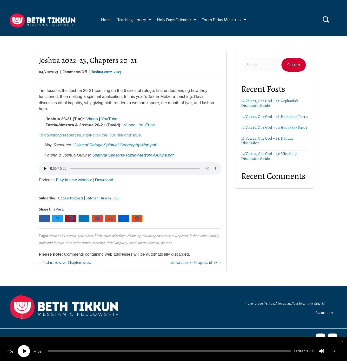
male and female (51, 243)
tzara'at (153, 243)
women (166, 243)
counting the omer (156, 236)
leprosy (213, 236)
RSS (116, 198)
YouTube (109, 119)
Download (104, 180)
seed (132, 243)
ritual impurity (117, 243)
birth (98, 236)
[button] (326, 19)
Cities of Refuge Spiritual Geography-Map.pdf (114, 145)
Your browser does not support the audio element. (130, 168)
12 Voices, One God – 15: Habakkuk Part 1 (274, 127)
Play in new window (74, 180)
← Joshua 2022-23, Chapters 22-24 (65, 263)
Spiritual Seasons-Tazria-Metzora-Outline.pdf (133, 155)
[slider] (169, 346)
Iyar (80, 236)
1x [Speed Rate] (334, 346)
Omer (89, 236)
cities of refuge (114, 236)
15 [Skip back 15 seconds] (10, 347)
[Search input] (261, 65)
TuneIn (105, 198)
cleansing (134, 236)
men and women (77, 243)
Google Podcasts (70, 198)
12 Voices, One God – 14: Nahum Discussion (267, 141)
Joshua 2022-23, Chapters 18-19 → (195, 263)
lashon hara (198, 236)
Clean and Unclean (62, 236)
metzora (98, 243)
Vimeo (92, 119)
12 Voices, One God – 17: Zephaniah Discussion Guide (269, 103)
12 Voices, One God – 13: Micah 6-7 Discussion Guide (269, 156)
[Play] (24, 347)
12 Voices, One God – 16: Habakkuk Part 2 (274, 116)
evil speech (180, 236)
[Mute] (322, 347)
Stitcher (92, 198)
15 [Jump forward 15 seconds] (38, 347)
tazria (142, 243)
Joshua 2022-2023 (106, 72)
